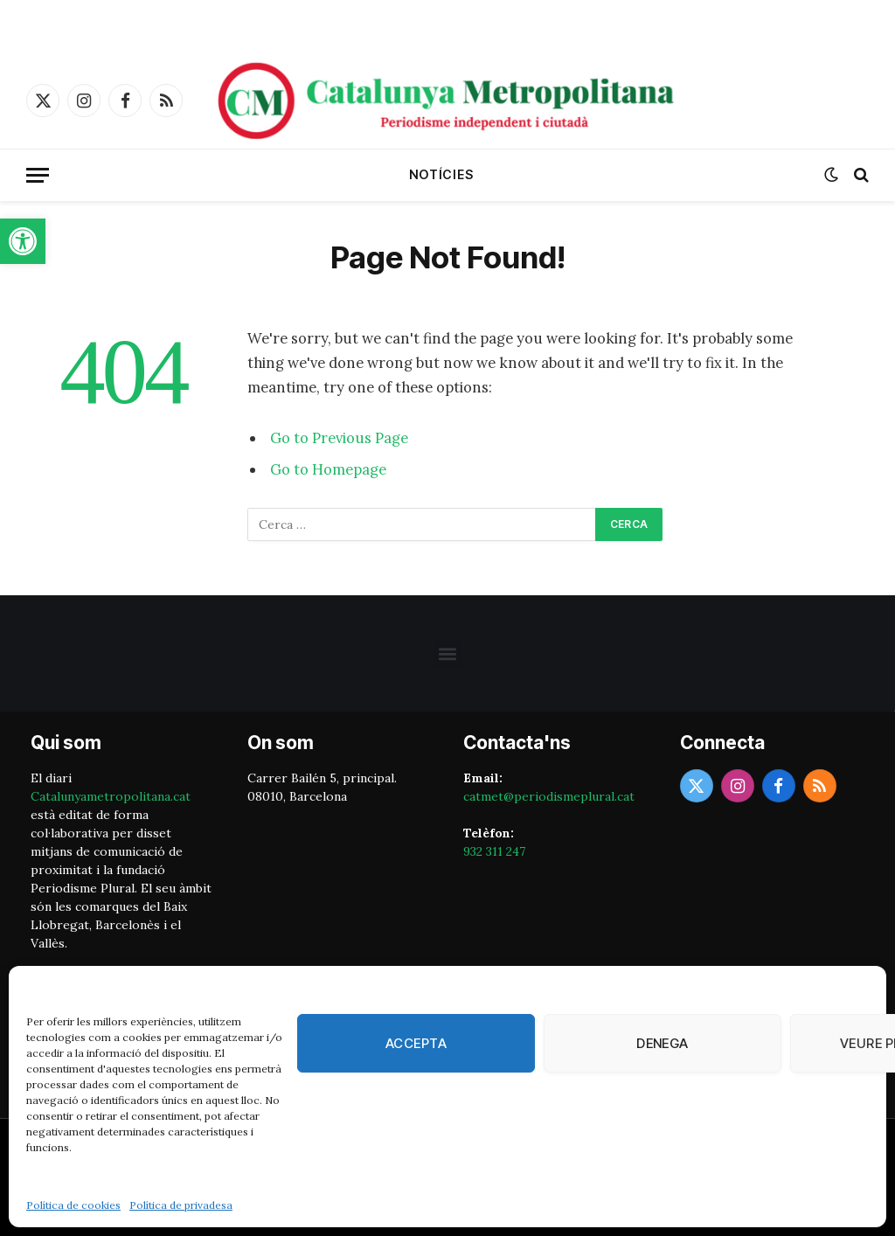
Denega (662, 1043)
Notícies (441, 174)
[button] (22, 241)
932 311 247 (494, 851)
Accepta (416, 1043)
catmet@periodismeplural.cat (549, 796)
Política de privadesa (180, 1205)
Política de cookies (73, 1205)
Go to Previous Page (339, 438)
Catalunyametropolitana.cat (111, 796)
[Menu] (37, 175)
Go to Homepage (328, 469)
